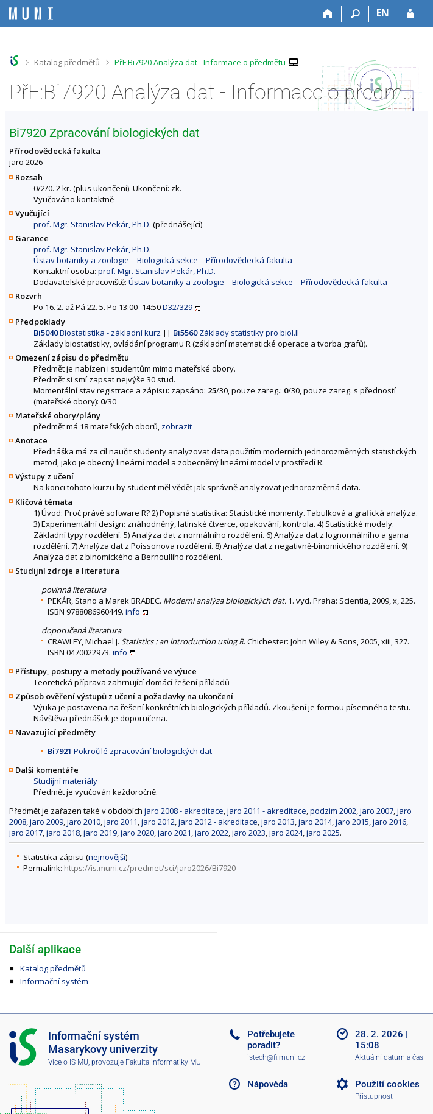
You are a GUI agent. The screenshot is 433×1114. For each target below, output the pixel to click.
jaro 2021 (174, 832)
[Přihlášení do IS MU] (410, 14)
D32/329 (177, 306)
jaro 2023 (249, 832)
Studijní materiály (65, 780)
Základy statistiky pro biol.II (236, 332)
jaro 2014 (315, 821)
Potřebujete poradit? (271, 1040)
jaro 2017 (26, 832)
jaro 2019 (100, 832)
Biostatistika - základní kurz (97, 332)
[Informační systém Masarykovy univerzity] (31, 13)
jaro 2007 (376, 810)
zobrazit (176, 426)
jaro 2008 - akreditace (184, 810)
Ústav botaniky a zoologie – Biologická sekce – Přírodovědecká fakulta (162, 260)
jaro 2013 (278, 821)
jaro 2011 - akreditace (266, 810)
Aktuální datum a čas (389, 1057)
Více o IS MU (68, 1062)
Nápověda (267, 1084)
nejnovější (106, 856)
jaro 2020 (137, 832)
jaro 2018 (63, 832)
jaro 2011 (121, 821)
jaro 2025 (323, 832)
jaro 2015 (352, 821)
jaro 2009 (46, 821)
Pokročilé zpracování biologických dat (130, 751)
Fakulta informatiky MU (163, 1062)
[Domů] (328, 14)
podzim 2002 (333, 810)
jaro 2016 (389, 821)
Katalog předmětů (67, 62)
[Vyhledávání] (355, 14)
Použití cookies (387, 1084)
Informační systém (54, 981)
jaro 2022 (211, 832)
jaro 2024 (286, 832)
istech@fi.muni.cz (276, 1057)
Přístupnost (374, 1096)
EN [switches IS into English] (382, 12)
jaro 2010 (83, 821)
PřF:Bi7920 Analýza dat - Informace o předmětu (200, 62)
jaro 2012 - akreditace (218, 821)
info (132, 611)
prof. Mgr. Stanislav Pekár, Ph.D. (92, 224)
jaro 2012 (158, 821)
